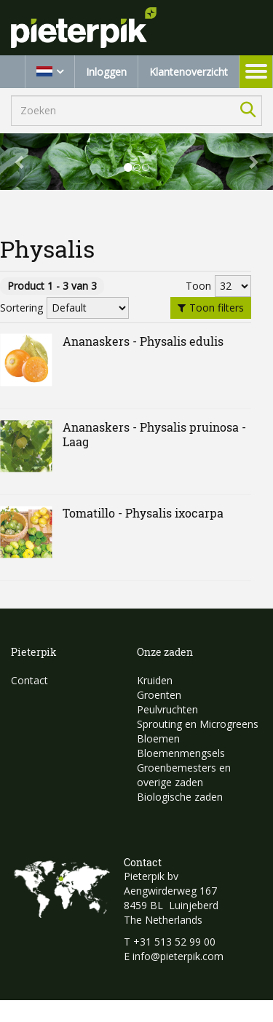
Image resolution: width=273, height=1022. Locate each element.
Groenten (159, 695)
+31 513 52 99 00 (174, 941)
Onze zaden (165, 652)
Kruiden (155, 680)
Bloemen (158, 738)
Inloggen (106, 72)
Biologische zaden (180, 797)
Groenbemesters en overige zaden (184, 775)
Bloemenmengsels (181, 753)
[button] (20, 161)
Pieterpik (34, 652)
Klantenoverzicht (188, 72)
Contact (29, 680)
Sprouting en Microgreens (197, 724)
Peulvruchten (167, 709)
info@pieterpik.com (177, 956)
